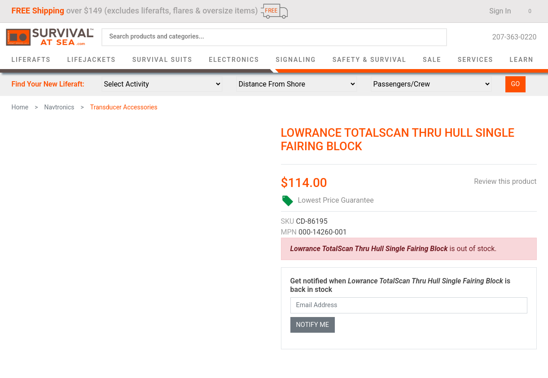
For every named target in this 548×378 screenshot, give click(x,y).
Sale (432, 59)
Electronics (234, 59)
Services (475, 59)
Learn (522, 59)
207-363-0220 (512, 37)
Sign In (497, 11)
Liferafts (31, 59)
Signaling (296, 59)
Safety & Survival (370, 59)
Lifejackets (91, 59)
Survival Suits (162, 59)
